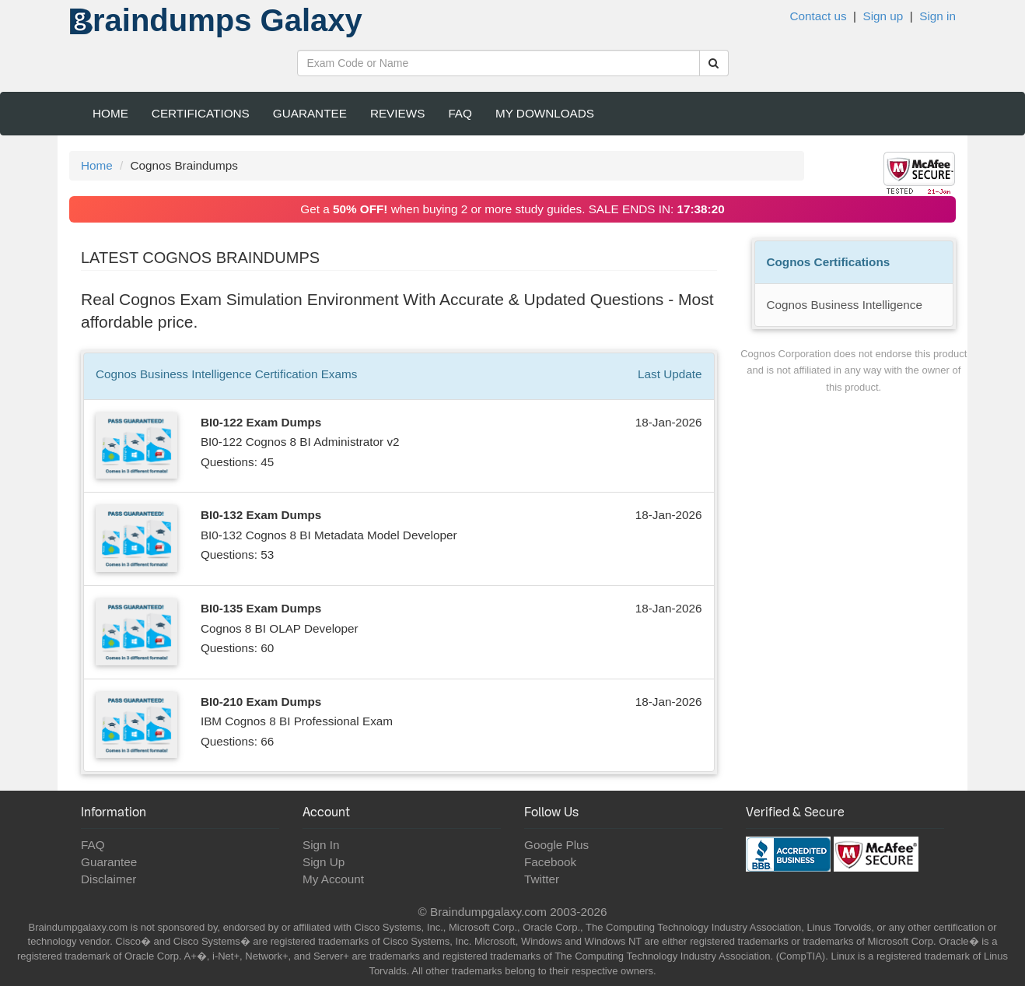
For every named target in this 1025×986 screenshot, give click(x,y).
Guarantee (310, 113)
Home (110, 113)
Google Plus (556, 844)
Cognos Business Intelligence (844, 304)
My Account (333, 879)
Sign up (882, 16)
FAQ (460, 113)
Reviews (397, 113)
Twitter (541, 879)
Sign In (321, 844)
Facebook (550, 861)
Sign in (937, 16)
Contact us (817, 16)
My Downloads (544, 113)
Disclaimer (108, 879)
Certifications (201, 113)
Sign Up (324, 861)
